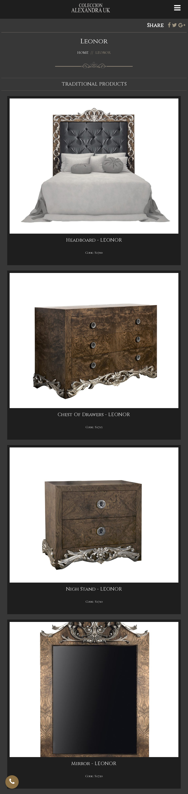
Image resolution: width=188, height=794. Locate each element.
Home (82, 52)
